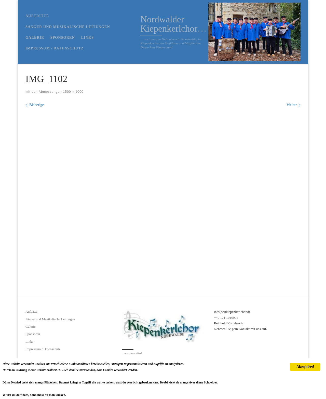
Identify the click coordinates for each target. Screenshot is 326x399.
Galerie (30, 326)
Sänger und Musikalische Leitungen (50, 319)
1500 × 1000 (73, 92)
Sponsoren (32, 334)
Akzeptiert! (305, 353)
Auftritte (31, 311)
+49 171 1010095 (226, 318)
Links (29, 341)
